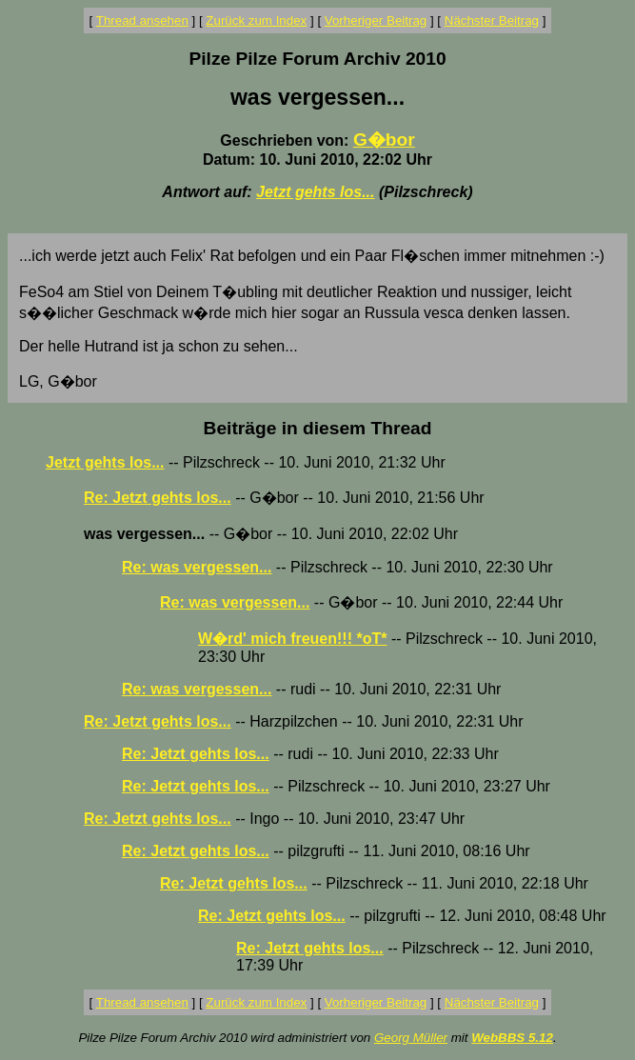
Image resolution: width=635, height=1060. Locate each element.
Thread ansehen (142, 20)
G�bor (384, 140)
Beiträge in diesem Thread (318, 428)
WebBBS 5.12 (512, 1037)
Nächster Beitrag (492, 20)
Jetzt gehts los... (315, 192)
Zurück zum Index (256, 20)
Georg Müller (410, 1037)
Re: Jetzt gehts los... (157, 498)
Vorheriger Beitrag (376, 20)
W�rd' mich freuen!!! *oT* (292, 638)
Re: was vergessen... (196, 567)
